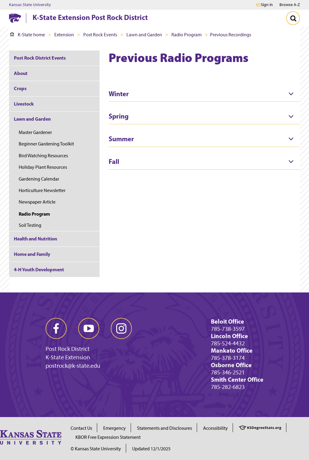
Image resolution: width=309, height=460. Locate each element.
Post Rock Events (100, 35)
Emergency (114, 428)
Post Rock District (68, 348)
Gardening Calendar (39, 179)
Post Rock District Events (40, 58)
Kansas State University (30, 4)
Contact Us (81, 428)
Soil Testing (30, 225)
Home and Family (32, 254)
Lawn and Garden (144, 35)
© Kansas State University (96, 449)
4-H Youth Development (39, 269)
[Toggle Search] (293, 18)
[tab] (204, 94)
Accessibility (215, 428)
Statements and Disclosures (164, 428)
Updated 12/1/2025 (151, 449)
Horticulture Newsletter (42, 190)
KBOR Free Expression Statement (108, 437)
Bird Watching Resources (43, 155)
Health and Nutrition (35, 239)
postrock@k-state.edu (73, 365)
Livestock (24, 104)
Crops (20, 88)
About (20, 73)
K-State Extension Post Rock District (90, 17)
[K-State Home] (15, 18)
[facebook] (56, 328)
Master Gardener (35, 132)
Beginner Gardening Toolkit (46, 144)
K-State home (27, 35)
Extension (64, 35)
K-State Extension (68, 357)
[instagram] (121, 328)
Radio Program (186, 35)
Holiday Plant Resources (43, 167)
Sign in (267, 4)
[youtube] (88, 328)
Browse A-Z (289, 4)
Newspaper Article (37, 202)
